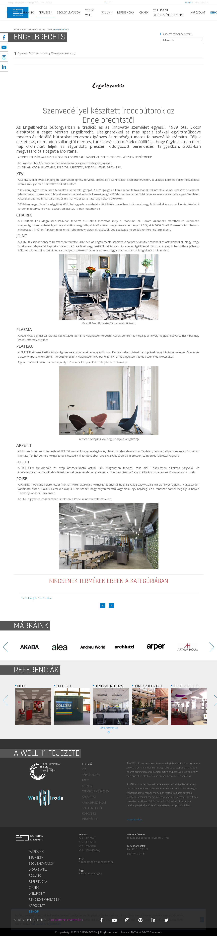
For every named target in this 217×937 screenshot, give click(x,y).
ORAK (49, 29)
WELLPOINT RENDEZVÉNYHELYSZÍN (168, 12)
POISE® (25, 484)
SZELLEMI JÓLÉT (92, 808)
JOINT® (25, 242)
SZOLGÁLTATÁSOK (68, 12)
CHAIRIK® (27, 221)
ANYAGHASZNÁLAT (94, 802)
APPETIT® (64, 451)
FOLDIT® (28, 468)
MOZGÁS (87, 786)
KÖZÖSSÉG (89, 813)
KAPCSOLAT (198, 12)
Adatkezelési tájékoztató (30, 920)
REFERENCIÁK (125, 12)
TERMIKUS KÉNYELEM (95, 791)
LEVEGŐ (87, 764)
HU (106, 2)
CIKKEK (143, 12)
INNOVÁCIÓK (90, 819)
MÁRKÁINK (27, 12)
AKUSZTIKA (89, 797)
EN (111, 2)
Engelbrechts (35, 127)
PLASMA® (26, 335)
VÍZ (84, 769)
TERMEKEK (26, 29)
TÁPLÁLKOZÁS (91, 775)
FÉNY (85, 780)
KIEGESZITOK (39, 29)
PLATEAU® (27, 352)
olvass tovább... (135, 819)
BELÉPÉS (189, 2)
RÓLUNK (106, 12)
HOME (16, 29)
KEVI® (24, 180)
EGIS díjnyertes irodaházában (40, 499)
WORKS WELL (89, 12)
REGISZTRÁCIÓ (202, 2)
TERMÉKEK (45, 12)
